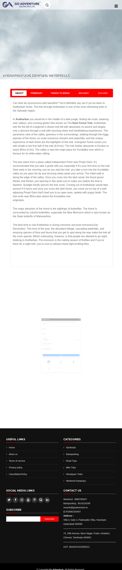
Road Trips (71, 461)
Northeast (71, 447)
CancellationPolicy (18, 474)
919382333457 (73, 511)
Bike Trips (71, 467)
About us (13, 454)
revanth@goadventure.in (75, 507)
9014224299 (84, 503)
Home (12, 447)
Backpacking (72, 454)
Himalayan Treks (74, 474)
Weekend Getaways (76, 481)
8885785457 (81, 499)
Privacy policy (16, 467)
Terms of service (17, 461)
